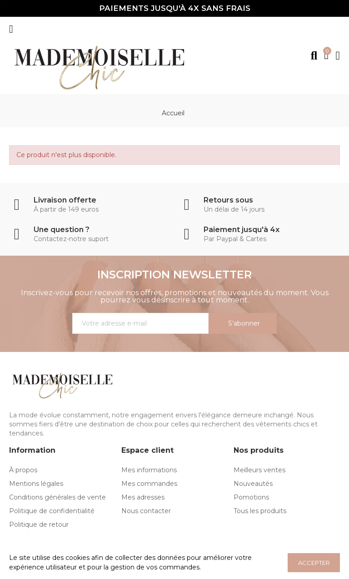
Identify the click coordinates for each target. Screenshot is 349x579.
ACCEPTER (314, 562)
